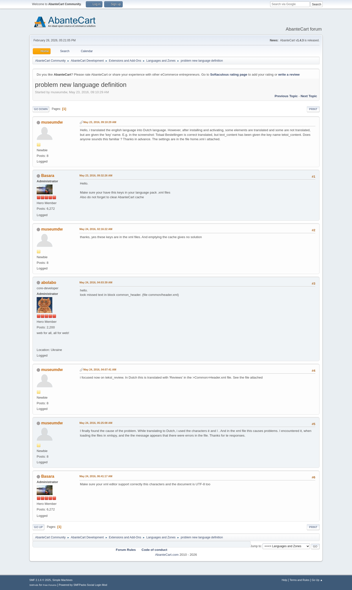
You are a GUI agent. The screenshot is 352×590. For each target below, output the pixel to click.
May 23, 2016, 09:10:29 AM (99, 122)
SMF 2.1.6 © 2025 (40, 579)
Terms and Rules (299, 579)
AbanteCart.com (166, 554)
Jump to (256, 546)
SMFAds (33, 585)
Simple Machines (62, 579)
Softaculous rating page (228, 74)
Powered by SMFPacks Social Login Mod (83, 584)
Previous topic (286, 96)
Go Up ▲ (317, 579)
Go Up (38, 527)
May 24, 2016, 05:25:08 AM (95, 422)
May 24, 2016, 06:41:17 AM (95, 476)
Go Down (41, 109)
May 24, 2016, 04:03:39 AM (95, 282)
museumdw (52, 122)
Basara (47, 176)
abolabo (48, 282)
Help (284, 579)
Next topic (309, 96)
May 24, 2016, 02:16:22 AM (95, 229)
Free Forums (49, 585)
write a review (288, 74)
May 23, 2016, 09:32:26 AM (95, 175)
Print (313, 109)
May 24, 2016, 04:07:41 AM (99, 369)
